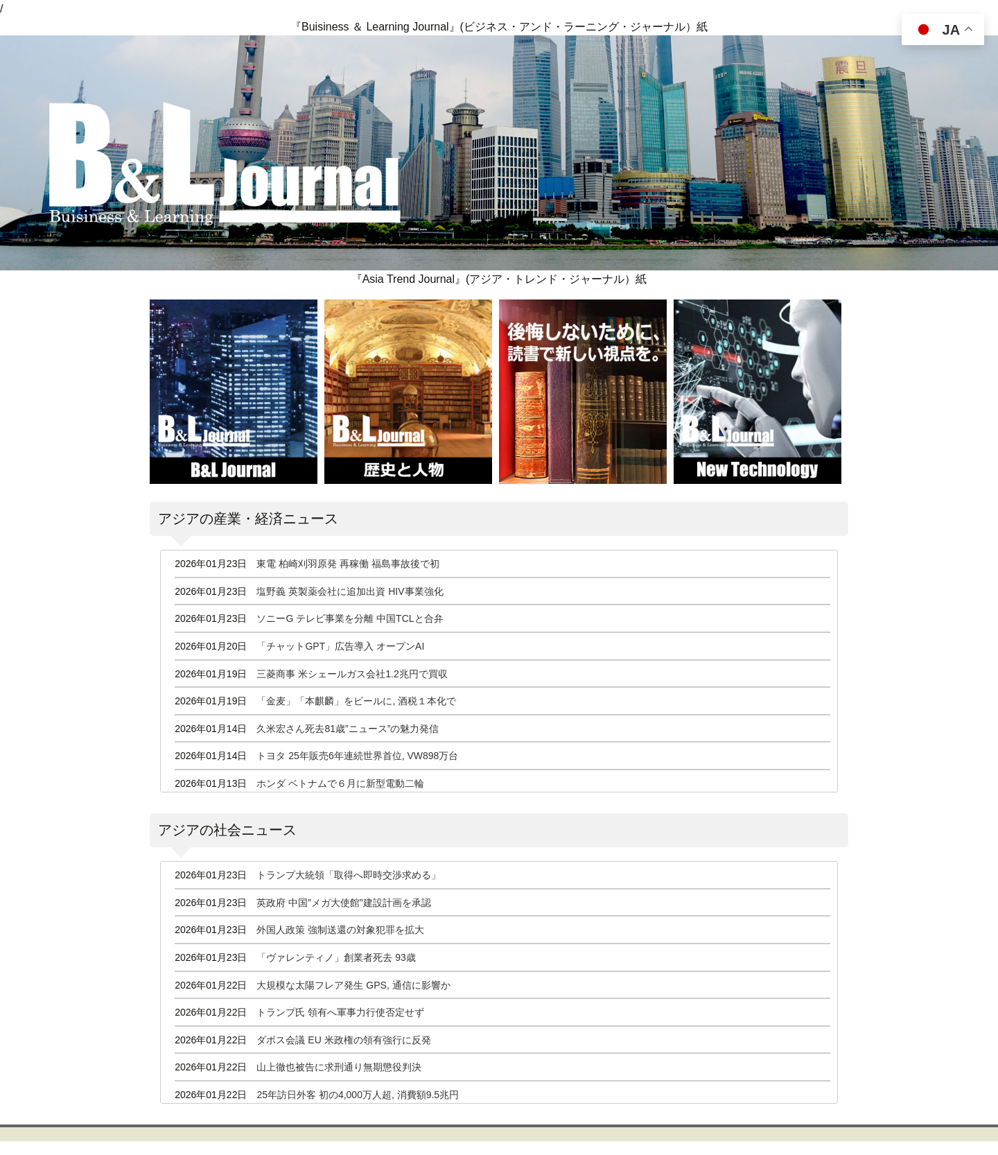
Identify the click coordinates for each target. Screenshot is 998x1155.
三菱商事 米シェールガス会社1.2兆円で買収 (351, 673)
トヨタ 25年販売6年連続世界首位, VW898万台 (357, 755)
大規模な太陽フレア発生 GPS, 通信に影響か (353, 985)
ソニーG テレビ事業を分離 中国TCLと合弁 (349, 618)
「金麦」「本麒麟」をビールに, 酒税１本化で (356, 700)
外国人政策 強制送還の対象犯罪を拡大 (340, 929)
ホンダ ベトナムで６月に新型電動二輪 (340, 783)
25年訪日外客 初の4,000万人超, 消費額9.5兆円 (357, 1094)
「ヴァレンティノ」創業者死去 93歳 (335, 957)
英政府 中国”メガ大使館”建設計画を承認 (343, 902)
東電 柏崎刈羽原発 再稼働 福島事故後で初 (347, 563)
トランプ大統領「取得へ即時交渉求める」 (348, 874)
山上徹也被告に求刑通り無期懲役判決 (338, 1066)
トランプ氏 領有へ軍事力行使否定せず (340, 1012)
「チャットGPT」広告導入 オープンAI (340, 646)
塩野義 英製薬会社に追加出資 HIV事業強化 (349, 591)
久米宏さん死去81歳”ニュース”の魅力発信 (347, 728)
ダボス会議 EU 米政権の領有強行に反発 (343, 1039)
